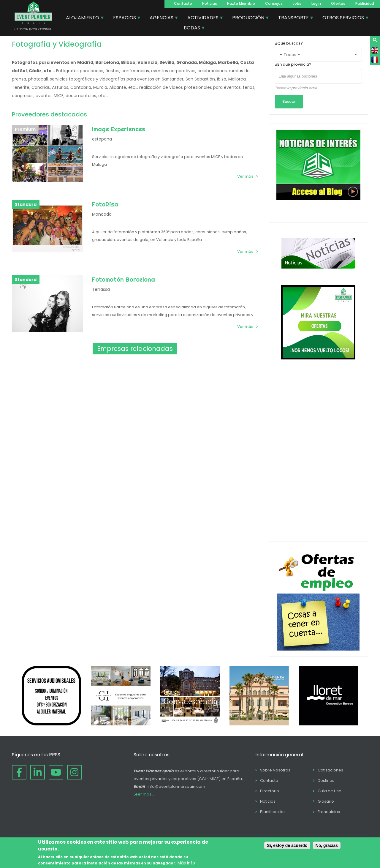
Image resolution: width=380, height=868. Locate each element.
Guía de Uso (329, 791)
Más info (186, 863)
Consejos (274, 3)
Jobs (297, 3)
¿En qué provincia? (293, 64)
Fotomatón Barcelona (123, 279)
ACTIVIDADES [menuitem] (203, 18)
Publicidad (364, 3)
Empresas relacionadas (135, 348)
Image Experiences (118, 129)
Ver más (245, 176)
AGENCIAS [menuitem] (161, 18)
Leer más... (144, 794)
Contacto (183, 3)
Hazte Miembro (241, 3)
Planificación (272, 812)
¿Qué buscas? (289, 43)
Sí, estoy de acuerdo (287, 845)
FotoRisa (105, 204)
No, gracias (327, 845)
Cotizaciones (330, 770)
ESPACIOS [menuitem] (125, 18)
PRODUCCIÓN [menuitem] (248, 18)
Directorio (269, 791)
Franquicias (329, 812)
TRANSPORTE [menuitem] (294, 18)
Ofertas (338, 3)
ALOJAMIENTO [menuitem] (82, 18)
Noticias (209, 3)
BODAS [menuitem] (192, 28)
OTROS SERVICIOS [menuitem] (343, 18)
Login (316, 3)
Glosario (326, 801)
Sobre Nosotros (275, 770)
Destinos (326, 780)
